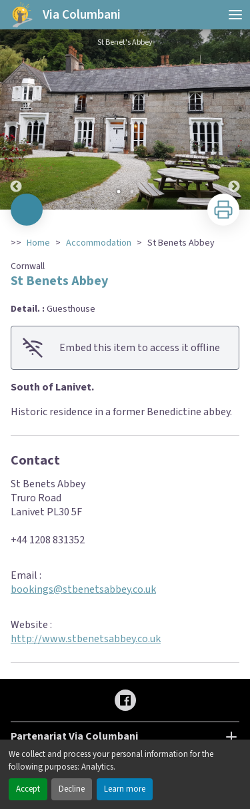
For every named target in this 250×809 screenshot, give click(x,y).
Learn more (124, 789)
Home (38, 243)
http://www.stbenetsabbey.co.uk (86, 638)
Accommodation (98, 243)
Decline (72, 789)
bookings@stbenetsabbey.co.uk (83, 589)
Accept (28, 789)
